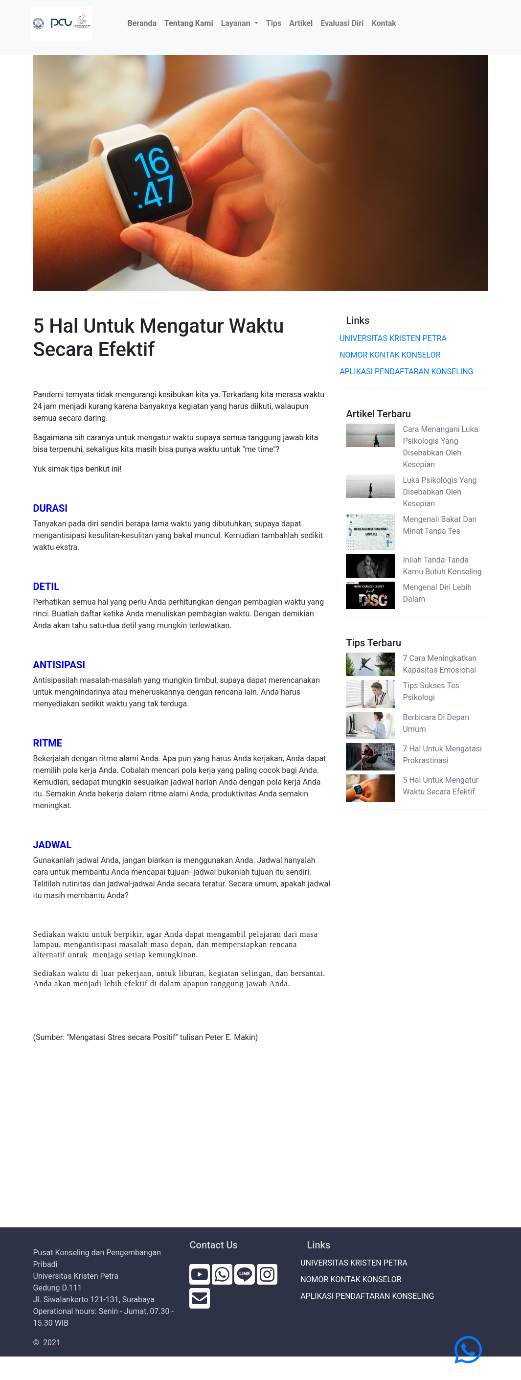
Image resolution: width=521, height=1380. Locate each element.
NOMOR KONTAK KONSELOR (393, 355)
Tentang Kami (188, 23)
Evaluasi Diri (341, 23)
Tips (273, 23)
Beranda (143, 22)
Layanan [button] (236, 23)
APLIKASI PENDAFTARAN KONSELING (409, 371)
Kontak (383, 23)
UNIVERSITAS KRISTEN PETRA (396, 338)
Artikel (301, 23)
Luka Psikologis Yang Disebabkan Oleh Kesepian (439, 491)
